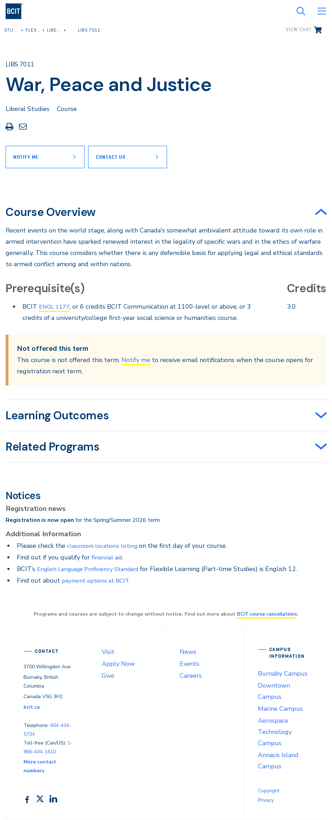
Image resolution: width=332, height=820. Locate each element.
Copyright (268, 790)
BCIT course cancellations (267, 613)
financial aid (108, 557)
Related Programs (53, 447)
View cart (299, 29)
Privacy (266, 800)
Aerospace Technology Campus (275, 731)
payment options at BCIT (98, 580)
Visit (108, 652)
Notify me (135, 360)
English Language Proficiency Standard (93, 569)
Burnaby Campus (282, 673)
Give (108, 675)
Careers (191, 675)
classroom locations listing (105, 546)
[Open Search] (300, 11)
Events (189, 664)
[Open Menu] (321, 11)
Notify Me (26, 157)
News (188, 652)
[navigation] (17, 11)
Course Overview (51, 212)
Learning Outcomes (57, 415)
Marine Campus (280, 708)
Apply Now (118, 664)
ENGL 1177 (56, 306)
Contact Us (114, 157)
